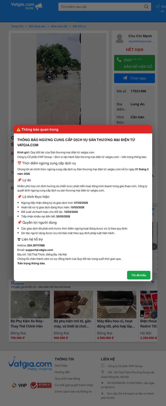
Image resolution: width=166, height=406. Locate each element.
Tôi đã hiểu (138, 275)
